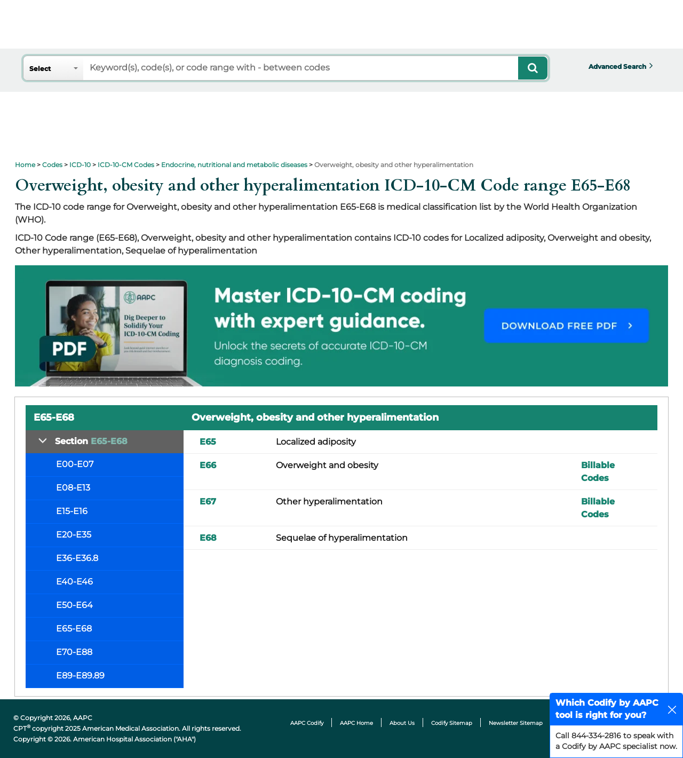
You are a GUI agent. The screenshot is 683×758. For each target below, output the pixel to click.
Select (40, 69)
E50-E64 (74, 605)
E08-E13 (73, 488)
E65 (208, 442)
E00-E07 (74, 464)
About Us (402, 723)
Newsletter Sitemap (516, 723)
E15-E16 (72, 511)
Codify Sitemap (451, 723)
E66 (208, 465)
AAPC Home (356, 723)
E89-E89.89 (80, 675)
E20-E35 (73, 535)
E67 (208, 501)
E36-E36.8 (77, 558)
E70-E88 (74, 652)
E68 (208, 538)
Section (91, 441)
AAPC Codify (306, 723)
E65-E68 (74, 628)
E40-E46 (74, 582)
